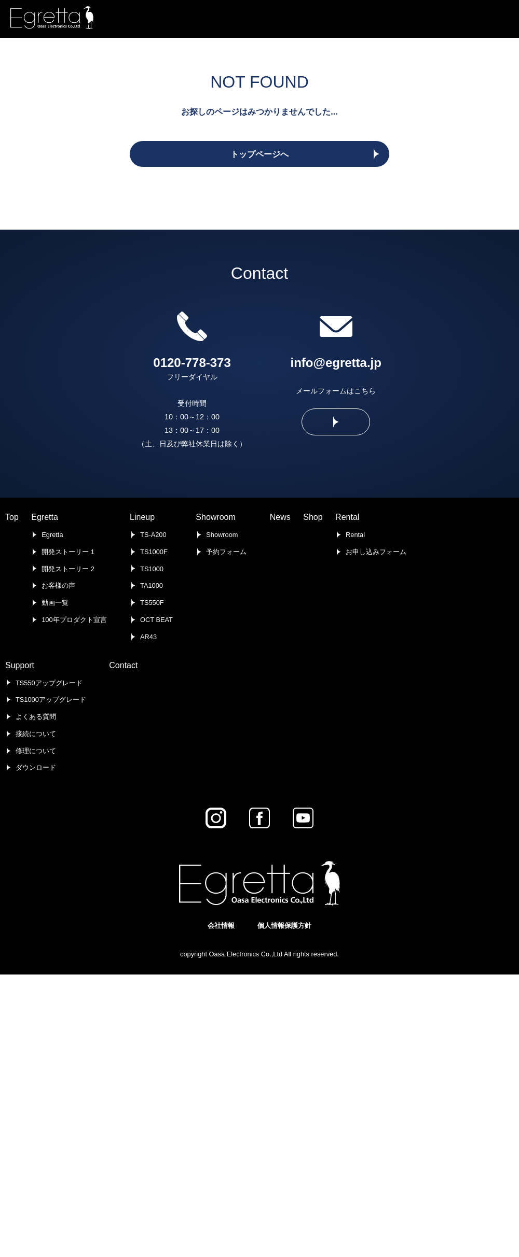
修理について (36, 751)
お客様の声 (58, 585)
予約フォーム (226, 552)
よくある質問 (36, 717)
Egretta (44, 517)
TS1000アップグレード (51, 699)
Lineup (142, 517)
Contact (123, 665)
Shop (312, 517)
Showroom (215, 517)
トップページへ (259, 154)
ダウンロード (36, 767)
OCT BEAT (156, 620)
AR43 (148, 637)
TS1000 (151, 569)
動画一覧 (55, 602)
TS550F (152, 602)
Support (19, 665)
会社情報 (221, 925)
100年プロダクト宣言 (74, 620)
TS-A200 (153, 535)
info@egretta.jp (336, 363)
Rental (347, 517)
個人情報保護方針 (284, 925)
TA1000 (151, 585)
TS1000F (154, 552)
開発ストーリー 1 (68, 552)
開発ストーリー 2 (68, 569)
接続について (36, 734)
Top (12, 517)
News (280, 517)
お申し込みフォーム (376, 552)
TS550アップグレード (49, 683)
